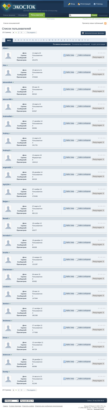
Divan (5, 338)
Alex (4, 65)
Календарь (51, 19)
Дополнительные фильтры (93, 33)
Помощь (98, 4)
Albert (5, 48)
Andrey (6, 133)
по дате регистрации (98, 44)
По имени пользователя (61, 44)
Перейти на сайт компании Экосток (95, 19)
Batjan (5, 201)
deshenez (7, 321)
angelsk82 (7, 167)
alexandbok (7, 82)
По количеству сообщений (81, 44)
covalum (6, 287)
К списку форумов (15, 406)
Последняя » (31, 32)
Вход (71, 4)
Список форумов (9, 15)
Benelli (5, 218)
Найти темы (68, 55)
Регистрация (84, 4)
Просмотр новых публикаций (92, 23)
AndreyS (6, 150)
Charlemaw (7, 270)
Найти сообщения (83, 55)
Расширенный (103, 15)
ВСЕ (9, 40)
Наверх (5, 406)
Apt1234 (6, 184)
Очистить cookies (28, 406)
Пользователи (37, 15)
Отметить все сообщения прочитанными (49, 406)
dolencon (6, 355)
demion (6, 304)
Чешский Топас (99, 409)
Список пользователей (11, 23)
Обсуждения (22, 15)
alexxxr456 (7, 99)
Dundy (5, 372)
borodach (7, 235)
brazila (5, 252)
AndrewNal (7, 116)
